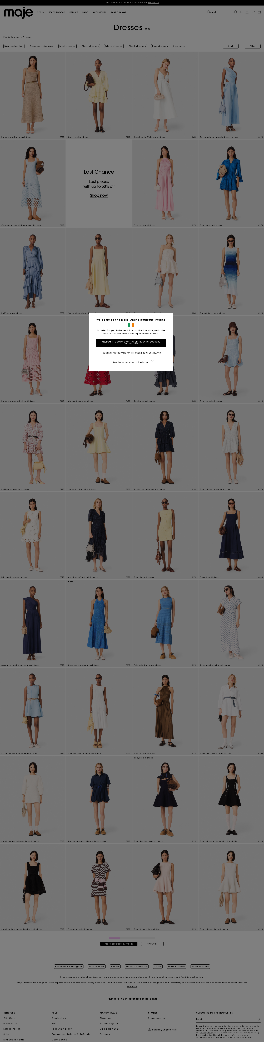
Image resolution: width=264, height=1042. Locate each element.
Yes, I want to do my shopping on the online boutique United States (132, 343)
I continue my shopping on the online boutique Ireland (132, 353)
